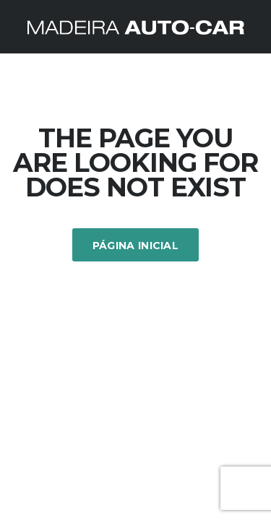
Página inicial (135, 245)
